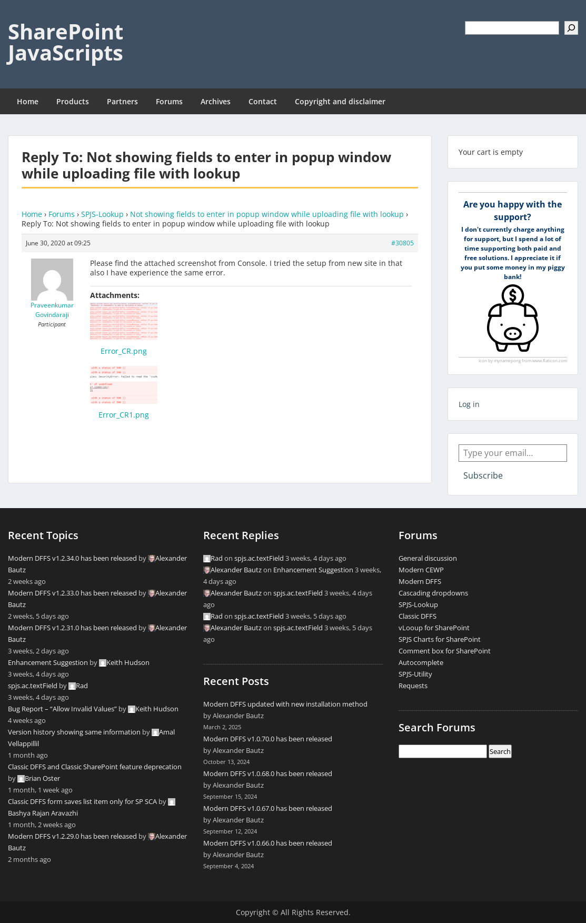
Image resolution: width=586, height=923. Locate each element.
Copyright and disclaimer (340, 101)
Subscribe (483, 475)
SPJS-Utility (415, 674)
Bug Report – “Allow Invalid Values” (62, 708)
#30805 (402, 243)
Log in (469, 404)
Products (72, 101)
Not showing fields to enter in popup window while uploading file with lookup (267, 214)
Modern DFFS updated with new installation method (285, 704)
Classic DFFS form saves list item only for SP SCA (82, 801)
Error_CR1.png (123, 415)
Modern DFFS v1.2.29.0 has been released (72, 836)
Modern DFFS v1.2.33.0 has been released (72, 593)
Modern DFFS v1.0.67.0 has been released (267, 808)
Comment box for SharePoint (445, 651)
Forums (169, 101)
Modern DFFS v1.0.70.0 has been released (267, 738)
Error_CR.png (124, 351)
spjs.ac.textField (32, 685)
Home (27, 101)
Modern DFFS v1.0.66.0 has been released (267, 843)
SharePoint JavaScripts (65, 42)
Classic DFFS (417, 616)
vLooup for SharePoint (434, 627)
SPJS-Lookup (102, 214)
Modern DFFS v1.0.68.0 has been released (267, 773)
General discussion (428, 558)
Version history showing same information (74, 732)
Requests (413, 685)
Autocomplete (421, 662)
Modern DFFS (420, 581)
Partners (122, 101)
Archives (216, 101)
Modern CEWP (421, 569)
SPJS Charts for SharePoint (440, 639)
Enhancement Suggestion (48, 662)
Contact (263, 101)
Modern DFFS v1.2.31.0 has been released (72, 627)
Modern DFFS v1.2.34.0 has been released (72, 558)
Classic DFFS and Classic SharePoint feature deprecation (95, 766)
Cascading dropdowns (433, 593)
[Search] (571, 28)
